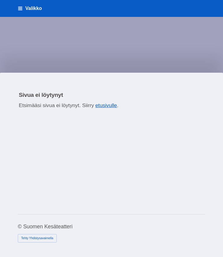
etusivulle (106, 105)
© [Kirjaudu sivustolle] (20, 227)
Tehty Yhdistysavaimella (37, 238)
